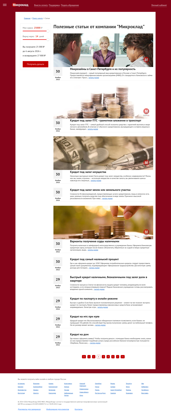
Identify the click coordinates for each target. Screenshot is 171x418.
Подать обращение (70, 5)
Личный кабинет (159, 5)
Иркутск (36, 393)
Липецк (66, 387)
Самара (112, 387)
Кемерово (52, 390)
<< (84, 357)
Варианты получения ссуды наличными (94, 241)
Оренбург (98, 384)
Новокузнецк (84, 389)
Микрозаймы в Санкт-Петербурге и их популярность (102, 69)
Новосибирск (84, 392)
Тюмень (128, 390)
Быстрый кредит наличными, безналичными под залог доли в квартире (108, 278)
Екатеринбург (37, 387)
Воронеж (36, 384)
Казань (51, 384)
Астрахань (21, 384)
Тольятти (129, 384)
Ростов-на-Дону (100, 393)
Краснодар (52, 393)
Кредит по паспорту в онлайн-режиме (94, 298)
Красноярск (68, 384)
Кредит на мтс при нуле (84, 316)
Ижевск (35, 390)
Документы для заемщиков (29, 409)
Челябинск (145, 390)
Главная (27, 18)
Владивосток (22, 390)
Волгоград (21, 393)
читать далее (94, 77)
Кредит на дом (79, 334)
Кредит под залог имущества (88, 172)
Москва (66, 390)
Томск (128, 387)
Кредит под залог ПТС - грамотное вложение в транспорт (105, 120)
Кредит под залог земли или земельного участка (100, 190)
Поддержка (54, 5)
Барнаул (20, 387)
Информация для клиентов (57, 409)
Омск (81, 395)
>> (123, 357)
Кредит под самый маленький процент (94, 259)
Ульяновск (129, 393)
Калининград (53, 387)
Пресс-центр (37, 18)
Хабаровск (144, 387)
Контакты (79, 409)
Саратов (113, 393)
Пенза (97, 387)
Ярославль (144, 393)
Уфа (142, 384)
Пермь (97, 390)
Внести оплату (41, 5)
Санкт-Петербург (116, 390)
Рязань (112, 384)
